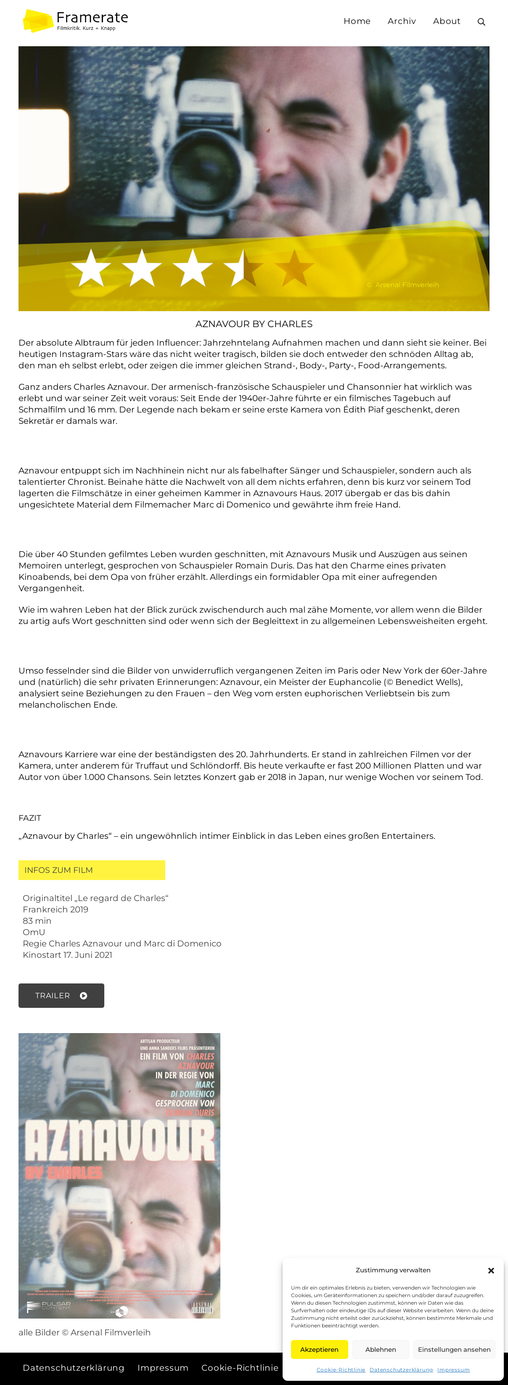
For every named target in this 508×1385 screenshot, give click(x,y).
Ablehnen (380, 1349)
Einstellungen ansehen (454, 1349)
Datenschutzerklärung (401, 1369)
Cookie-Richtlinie (341, 1369)
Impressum (453, 1369)
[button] (491, 1270)
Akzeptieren (319, 1349)
